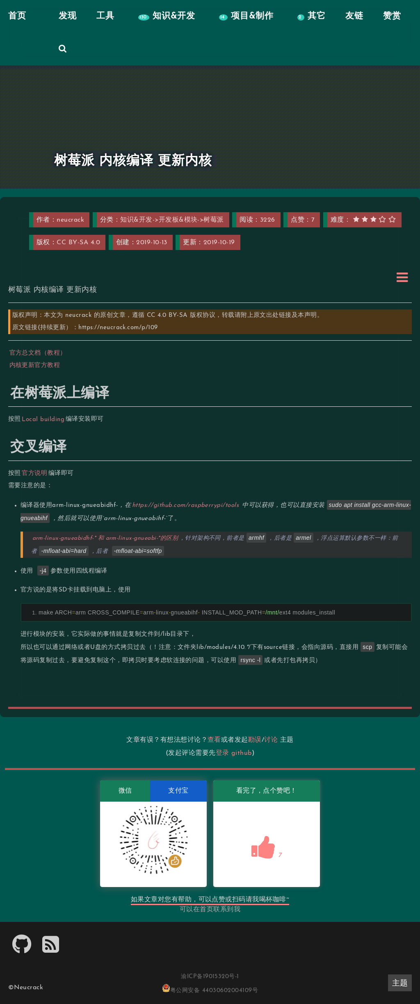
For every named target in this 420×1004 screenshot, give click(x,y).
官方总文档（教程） (37, 353)
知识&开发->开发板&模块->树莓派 (172, 220)
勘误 (255, 740)
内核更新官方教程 (34, 365)
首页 (206, 909)
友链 (353, 16)
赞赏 (391, 16)
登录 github (234, 753)
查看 (214, 740)
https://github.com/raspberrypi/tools (185, 505)
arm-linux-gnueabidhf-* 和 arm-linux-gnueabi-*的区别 (105, 538)
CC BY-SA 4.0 (78, 242)
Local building (43, 419)
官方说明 (35, 473)
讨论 (271, 740)
